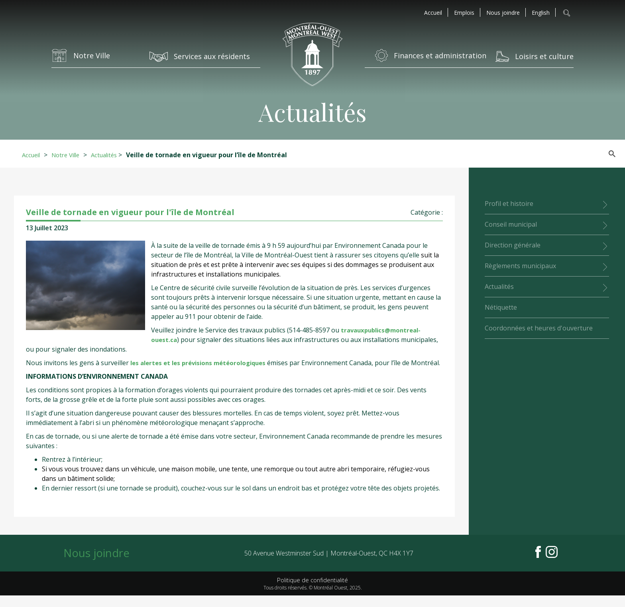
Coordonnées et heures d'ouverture (539, 328)
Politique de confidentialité (312, 591)
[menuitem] (541, 13)
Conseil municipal (511, 224)
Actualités (111, 154)
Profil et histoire (509, 203)
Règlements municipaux (520, 265)
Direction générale (512, 245)
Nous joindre (503, 13)
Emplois (464, 13)
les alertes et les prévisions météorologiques (202, 362)
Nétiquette (501, 307)
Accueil (433, 13)
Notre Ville (70, 154)
